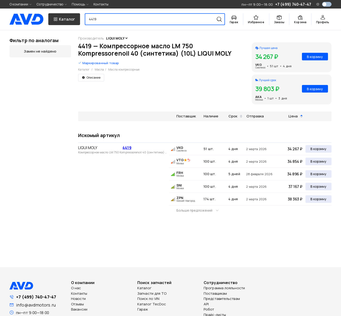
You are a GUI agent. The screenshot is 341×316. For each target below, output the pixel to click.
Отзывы (77, 304)
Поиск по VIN (148, 298)
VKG (258, 64)
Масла (99, 69)
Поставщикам (215, 293)
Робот (209, 309)
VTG (180, 160)
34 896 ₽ (294, 174)
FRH (179, 172)
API (206, 304)
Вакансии (79, 309)
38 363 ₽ (295, 199)
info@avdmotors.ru (36, 305)
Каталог (84, 69)
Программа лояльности (224, 287)
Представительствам (222, 298)
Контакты (101, 4)
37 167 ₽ (295, 186)
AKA (258, 97)
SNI (179, 185)
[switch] (327, 4)
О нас (76, 287)
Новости (78, 298)
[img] (189, 160)
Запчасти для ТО (152, 293)
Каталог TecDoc (151, 304)
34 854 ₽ (294, 161)
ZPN (179, 198)
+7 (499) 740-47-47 (36, 297)
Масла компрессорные (123, 69)
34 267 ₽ (294, 148)
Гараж (142, 309)
